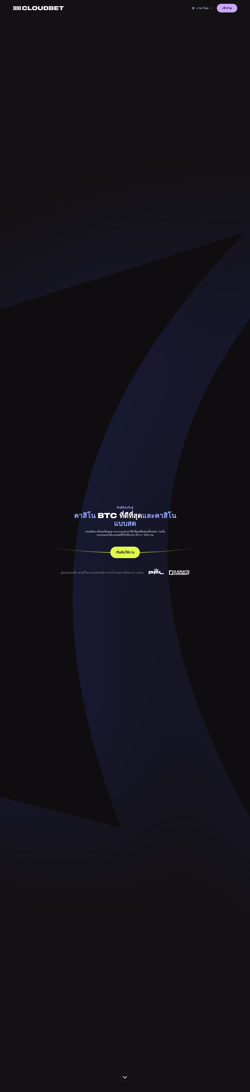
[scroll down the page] (125, 1077)
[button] (202, 8)
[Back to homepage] (38, 8)
